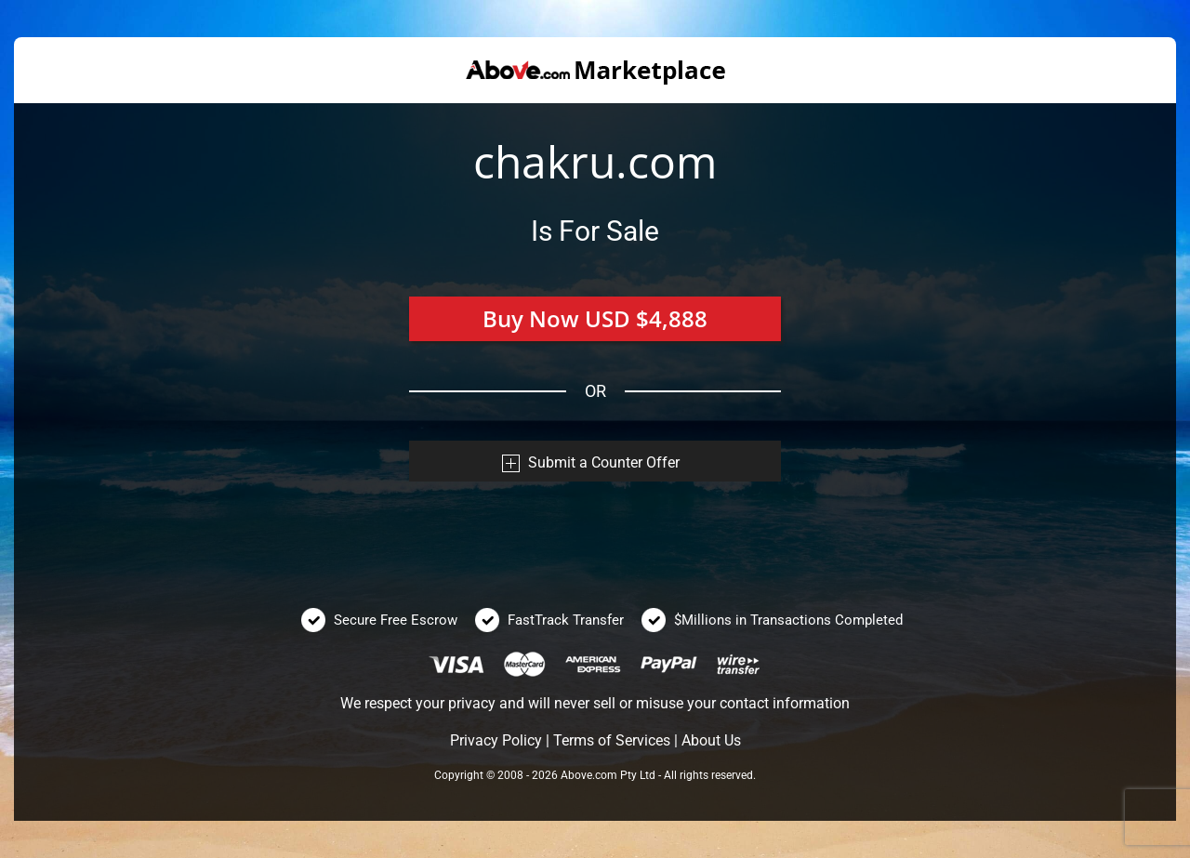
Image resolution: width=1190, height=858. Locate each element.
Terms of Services (611, 740)
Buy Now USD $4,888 (595, 318)
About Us (711, 740)
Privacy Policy (496, 740)
